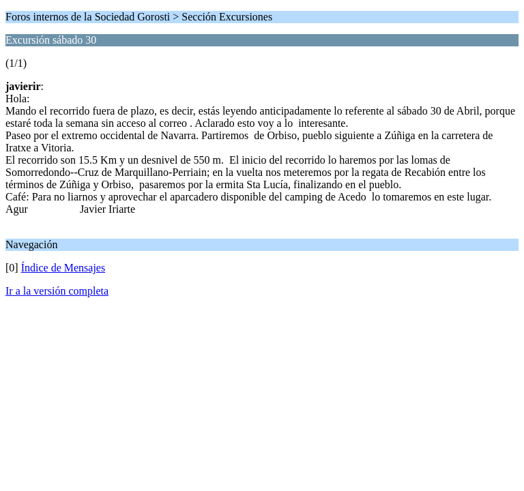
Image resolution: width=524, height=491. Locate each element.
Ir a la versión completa (56, 291)
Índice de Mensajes (63, 267)
